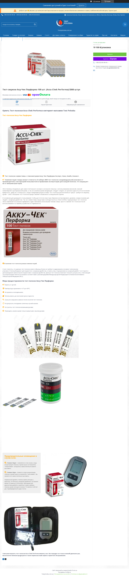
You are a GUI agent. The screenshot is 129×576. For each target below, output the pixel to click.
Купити (81, 5)
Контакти (114, 35)
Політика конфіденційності (79, 574)
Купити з (110, 59)
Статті (47, 35)
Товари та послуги (18, 35)
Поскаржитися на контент (62, 574)
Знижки (30, 35)
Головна (6, 35)
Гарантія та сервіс (92, 35)
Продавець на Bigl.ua (64, 572)
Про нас (104, 35)
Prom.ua (74, 570)
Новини (39, 35)
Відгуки (122, 35)
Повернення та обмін (75, 35)
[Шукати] (35, 24)
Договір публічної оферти (12, 39)
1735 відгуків (96, 1)
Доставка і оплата (59, 35)
